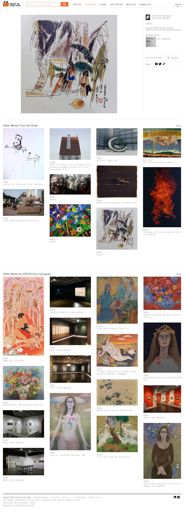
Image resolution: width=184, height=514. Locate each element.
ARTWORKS (90, 4)
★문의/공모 (131, 4)
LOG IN (178, 4)
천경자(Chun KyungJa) (161, 15)
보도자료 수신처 (94, 497)
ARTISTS (77, 4)
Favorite (174, 57)
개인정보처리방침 (40, 497)
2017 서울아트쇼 (164, 39)
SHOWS (103, 4)
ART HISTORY (117, 4)
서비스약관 (55, 497)
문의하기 (65, 497)
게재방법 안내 (145, 4)
